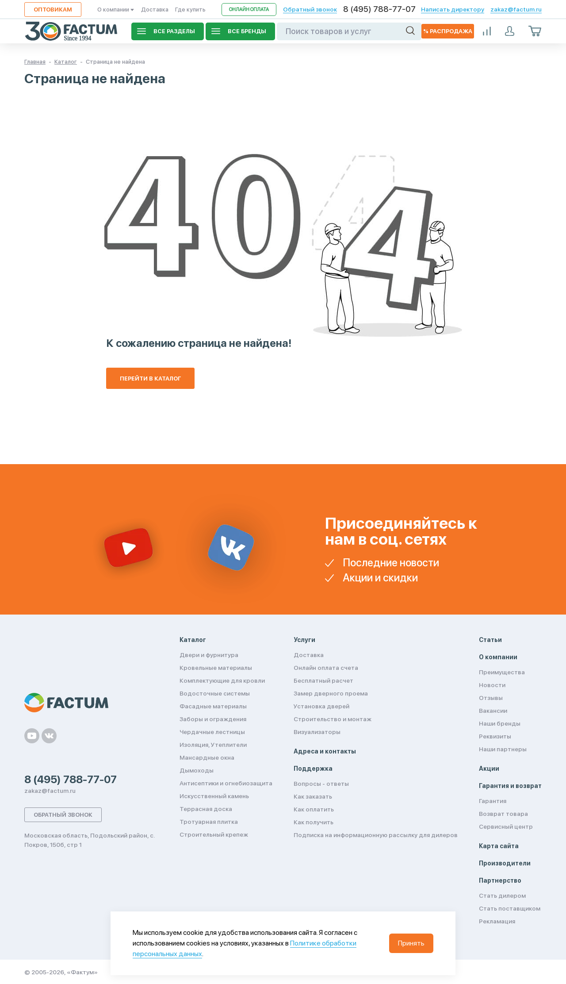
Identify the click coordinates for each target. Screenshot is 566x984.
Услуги (304, 639)
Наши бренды (499, 723)
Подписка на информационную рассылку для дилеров (376, 834)
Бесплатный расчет (323, 680)
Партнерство (500, 880)
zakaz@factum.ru (516, 9)
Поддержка (313, 768)
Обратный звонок (310, 9)
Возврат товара (503, 813)
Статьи (490, 639)
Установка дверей (321, 706)
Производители (505, 863)
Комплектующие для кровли (222, 680)
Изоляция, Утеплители (213, 744)
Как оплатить (314, 809)
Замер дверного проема (331, 693)
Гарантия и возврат (510, 785)
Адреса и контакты (325, 751)
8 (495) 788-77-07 (379, 9)
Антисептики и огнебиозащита (226, 783)
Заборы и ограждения (213, 719)
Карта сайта (499, 845)
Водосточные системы (215, 693)
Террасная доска (206, 808)
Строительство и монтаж (332, 719)
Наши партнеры (503, 749)
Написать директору (452, 9)
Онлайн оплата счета (326, 667)
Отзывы (491, 697)
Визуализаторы (317, 731)
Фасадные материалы (213, 706)
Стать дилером (502, 895)
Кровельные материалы (216, 667)
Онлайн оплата (249, 9)
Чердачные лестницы (212, 731)
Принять (411, 943)
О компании (115, 9)
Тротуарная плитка (209, 821)
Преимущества (502, 672)
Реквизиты (495, 736)
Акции (489, 768)
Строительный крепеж (214, 834)
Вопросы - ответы (321, 783)
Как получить (313, 822)
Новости (492, 684)
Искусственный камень (214, 796)
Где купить (190, 9)
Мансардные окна (207, 757)
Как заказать (313, 796)
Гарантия (492, 800)
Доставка (154, 9)
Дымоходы (197, 770)
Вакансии (493, 710)
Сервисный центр (506, 826)
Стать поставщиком (509, 908)
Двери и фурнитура (209, 654)
